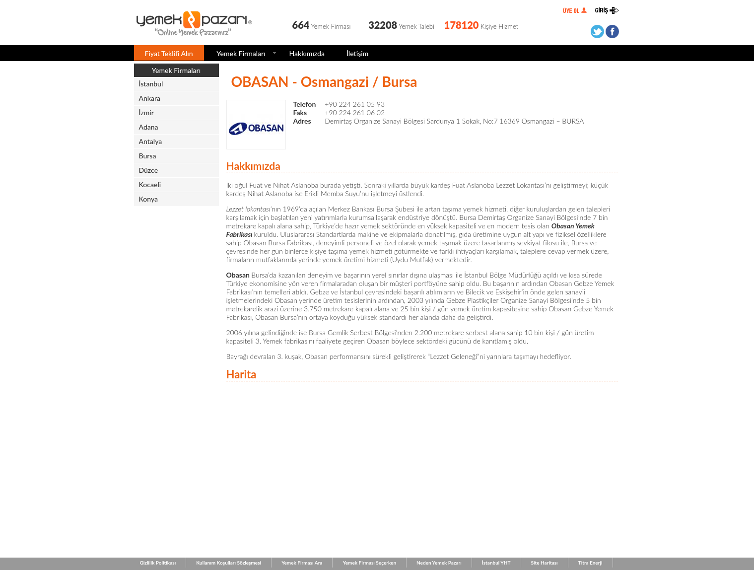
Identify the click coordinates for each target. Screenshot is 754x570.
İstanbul (151, 83)
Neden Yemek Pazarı (439, 563)
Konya (148, 199)
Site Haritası (544, 563)
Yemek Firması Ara (301, 563)
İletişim (357, 53)
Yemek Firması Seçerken (369, 563)
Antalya (150, 141)
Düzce (148, 170)
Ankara (150, 98)
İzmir (146, 112)
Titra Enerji (590, 563)
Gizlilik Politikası (158, 563)
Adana (148, 127)
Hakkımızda (307, 53)
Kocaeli (150, 184)
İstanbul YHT (496, 563)
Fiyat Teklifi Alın (169, 53)
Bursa (147, 155)
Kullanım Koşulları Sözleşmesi (228, 563)
